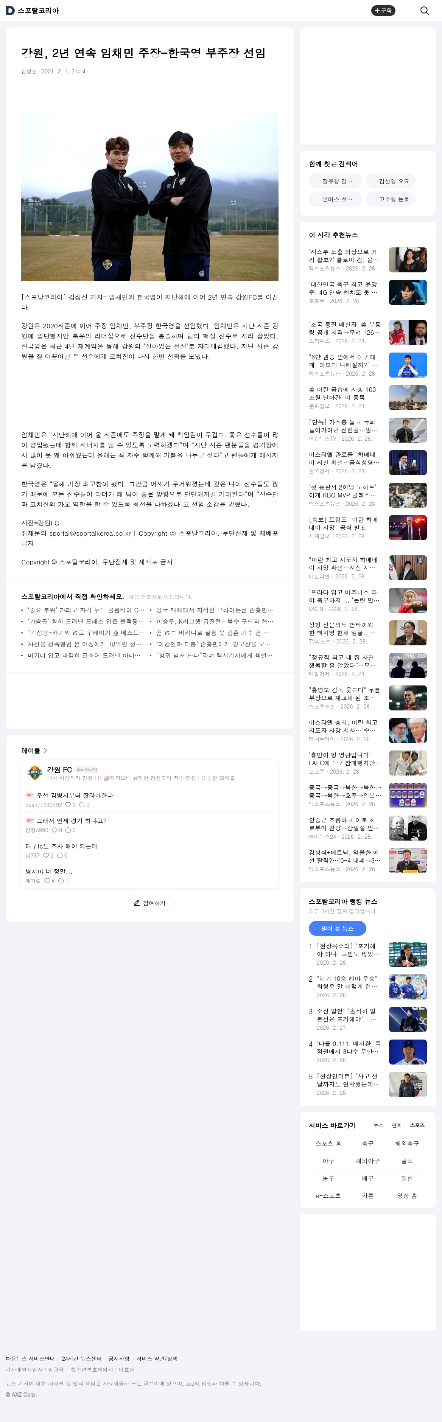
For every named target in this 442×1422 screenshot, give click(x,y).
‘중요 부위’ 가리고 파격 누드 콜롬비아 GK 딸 (87, 610)
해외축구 (407, 1143)
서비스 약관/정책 (157, 1358)
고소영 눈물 (390, 199)
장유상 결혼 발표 (339, 181)
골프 (407, 1160)
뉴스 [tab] (378, 1125)
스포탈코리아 (38, 10)
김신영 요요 (390, 181)
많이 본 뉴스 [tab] (337, 928)
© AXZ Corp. (21, 1394)
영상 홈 (407, 1195)
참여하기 (146, 903)
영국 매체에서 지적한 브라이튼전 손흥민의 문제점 (215, 610)
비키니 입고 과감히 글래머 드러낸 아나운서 (87, 655)
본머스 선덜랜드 (339, 199)
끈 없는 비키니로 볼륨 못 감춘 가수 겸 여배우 (215, 632)
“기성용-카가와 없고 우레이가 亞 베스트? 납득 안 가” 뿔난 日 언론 (87, 632)
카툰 (368, 1195)
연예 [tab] (397, 1125)
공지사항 (119, 1358)
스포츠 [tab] (417, 1125)
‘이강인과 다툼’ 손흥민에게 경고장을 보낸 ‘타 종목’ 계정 (215, 644)
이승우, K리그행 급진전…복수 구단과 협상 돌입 (215, 621)
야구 (328, 1160)
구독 (383, 10)
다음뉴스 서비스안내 (30, 1358)
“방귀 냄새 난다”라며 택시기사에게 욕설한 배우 (215, 655)
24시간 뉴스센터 (82, 1358)
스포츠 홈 (328, 1143)
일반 (407, 1178)
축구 (368, 1143)
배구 (368, 1178)
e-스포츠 (328, 1195)
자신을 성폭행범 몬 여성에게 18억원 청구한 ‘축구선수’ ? (87, 644)
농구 (328, 1178)
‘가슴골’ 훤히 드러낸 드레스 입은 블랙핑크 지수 (87, 621)
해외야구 (368, 1160)
